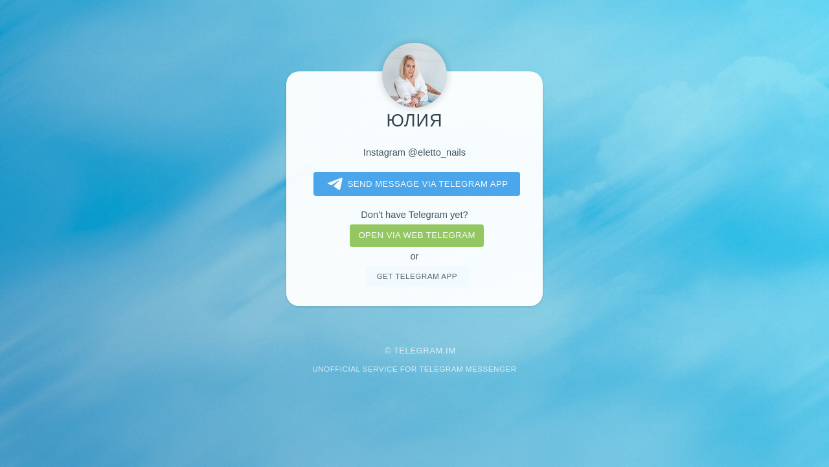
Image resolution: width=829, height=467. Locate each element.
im (451, 350)
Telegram (418, 350)
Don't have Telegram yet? (414, 215)
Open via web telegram (416, 235)
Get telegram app (416, 276)
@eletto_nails (437, 152)
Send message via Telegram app (415, 184)
